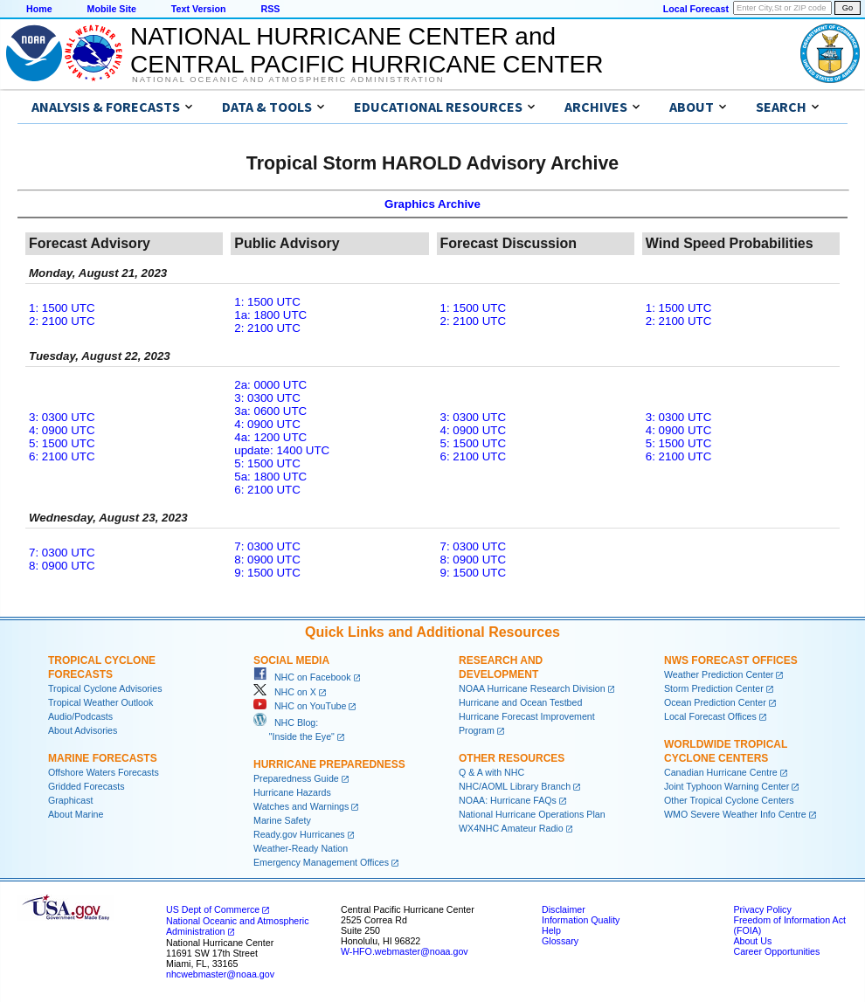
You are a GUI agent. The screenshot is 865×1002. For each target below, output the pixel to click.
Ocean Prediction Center (715, 702)
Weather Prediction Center (718, 674)
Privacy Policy (762, 909)
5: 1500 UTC (62, 443)
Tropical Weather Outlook (100, 702)
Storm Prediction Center (714, 688)
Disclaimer (563, 909)
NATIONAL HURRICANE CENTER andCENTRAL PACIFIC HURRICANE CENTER (366, 50)
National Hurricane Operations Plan (532, 814)
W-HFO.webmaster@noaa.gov (404, 951)
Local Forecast (696, 8)
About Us (752, 941)
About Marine (75, 814)
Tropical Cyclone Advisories (105, 688)
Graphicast (70, 800)
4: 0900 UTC (62, 430)
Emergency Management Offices (321, 862)
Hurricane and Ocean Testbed (520, 702)
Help (551, 930)
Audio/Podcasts (80, 716)
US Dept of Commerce (213, 909)
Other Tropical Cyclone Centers (729, 800)
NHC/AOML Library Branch (515, 786)
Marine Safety (282, 820)
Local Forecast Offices (710, 716)
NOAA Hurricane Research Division (532, 688)
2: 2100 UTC (62, 321)
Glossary (560, 941)
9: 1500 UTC (267, 572)
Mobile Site (111, 8)
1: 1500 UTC (62, 307)
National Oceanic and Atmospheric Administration (288, 79)
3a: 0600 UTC (270, 411)
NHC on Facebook (302, 677)
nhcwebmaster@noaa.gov (220, 974)
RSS (270, 8)
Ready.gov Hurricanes (299, 834)
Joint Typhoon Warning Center (726, 786)
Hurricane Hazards (292, 792)
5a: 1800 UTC (270, 476)
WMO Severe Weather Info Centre (735, 814)
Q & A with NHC (491, 772)
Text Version (198, 8)
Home (39, 8)
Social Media (291, 660)
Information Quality (580, 920)
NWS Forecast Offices (731, 660)
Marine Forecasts (102, 758)
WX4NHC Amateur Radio (511, 828)
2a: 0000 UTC (270, 384)
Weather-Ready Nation (300, 848)
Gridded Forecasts (86, 786)
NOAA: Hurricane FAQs (508, 800)
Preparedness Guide (296, 778)
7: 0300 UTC (62, 552)
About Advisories (82, 730)
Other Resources (511, 758)
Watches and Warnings (301, 806)
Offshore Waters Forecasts (103, 772)
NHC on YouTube (299, 706)
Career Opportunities (776, 951)
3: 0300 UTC (62, 417)
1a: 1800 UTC (270, 314)
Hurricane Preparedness (329, 764)
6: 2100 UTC (62, 456)
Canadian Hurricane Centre (721, 772)
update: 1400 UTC (281, 450)
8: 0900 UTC (62, 565)
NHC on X (284, 692)
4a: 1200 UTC (270, 437)
